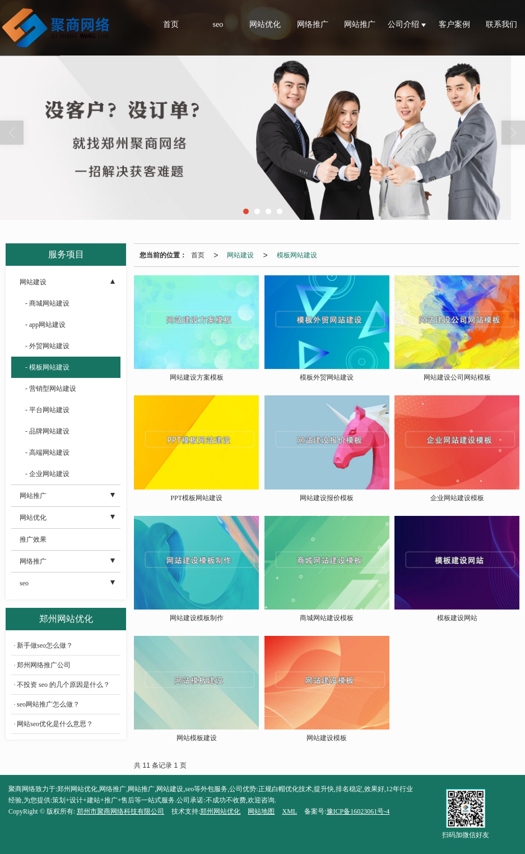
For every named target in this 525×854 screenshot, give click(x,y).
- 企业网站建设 (47, 474)
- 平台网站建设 (47, 410)
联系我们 (501, 24)
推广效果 (33, 539)
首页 (171, 24)
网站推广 (359, 24)
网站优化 (265, 24)
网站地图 (261, 811)
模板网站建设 (297, 255)
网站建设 (240, 255)
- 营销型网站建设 (50, 389)
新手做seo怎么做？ (45, 645)
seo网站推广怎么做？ (48, 704)
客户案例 (454, 24)
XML (289, 811)
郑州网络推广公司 (44, 665)
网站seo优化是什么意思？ (55, 724)
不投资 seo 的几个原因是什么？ (63, 685)
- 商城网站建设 (47, 303)
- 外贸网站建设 (47, 346)
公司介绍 (404, 24)
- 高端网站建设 (47, 452)
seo (218, 24)
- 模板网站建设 (47, 367)
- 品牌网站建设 (47, 431)
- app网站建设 (45, 325)
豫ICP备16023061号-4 (358, 811)
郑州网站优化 (220, 811)
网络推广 (312, 24)
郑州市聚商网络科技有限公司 (120, 811)
